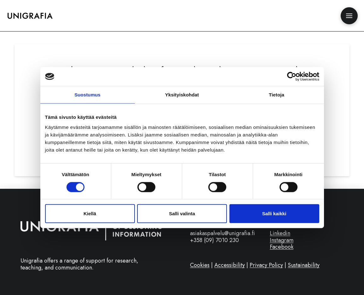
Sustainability (304, 265)
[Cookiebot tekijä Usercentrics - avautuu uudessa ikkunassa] (291, 76)
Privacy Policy (266, 265)
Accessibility (229, 265)
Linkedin (280, 233)
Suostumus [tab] (87, 94)
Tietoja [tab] (276, 94)
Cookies (200, 265)
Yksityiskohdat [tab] (182, 94)
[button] (349, 15)
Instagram (281, 240)
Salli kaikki (274, 213)
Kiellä (90, 213)
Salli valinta (182, 213)
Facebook (281, 247)
